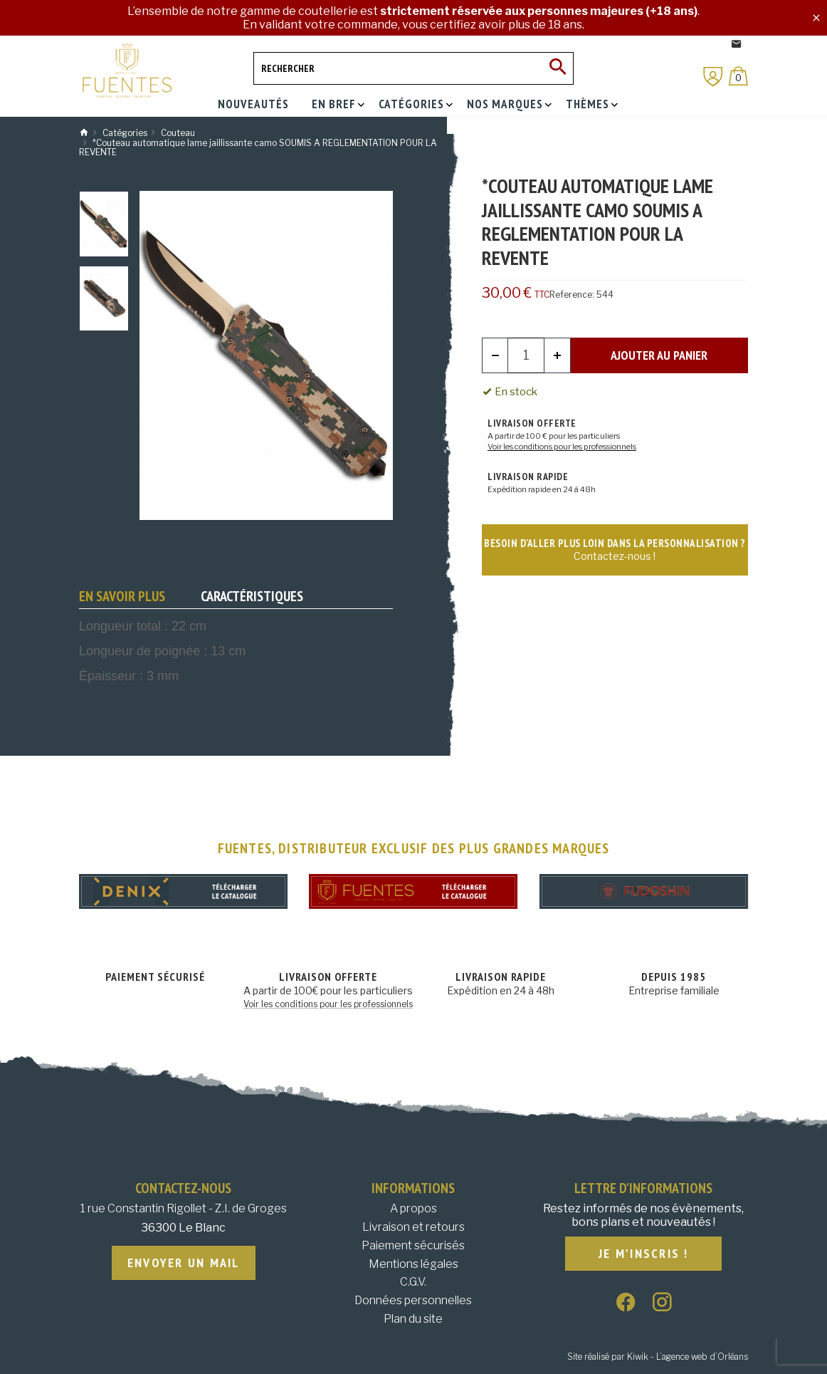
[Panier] (738, 75)
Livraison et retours (413, 1227)
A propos (413, 1208)
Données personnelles (413, 1300)
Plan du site (413, 1319)
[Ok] (557, 68)
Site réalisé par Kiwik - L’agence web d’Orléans (657, 1356)
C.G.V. (413, 1282)
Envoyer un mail (183, 1263)
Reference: (571, 294)
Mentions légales (413, 1264)
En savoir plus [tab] (122, 596)
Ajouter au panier (659, 355)
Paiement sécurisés (413, 1245)
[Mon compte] (713, 76)
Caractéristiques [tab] (252, 596)
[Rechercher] (413, 68)
